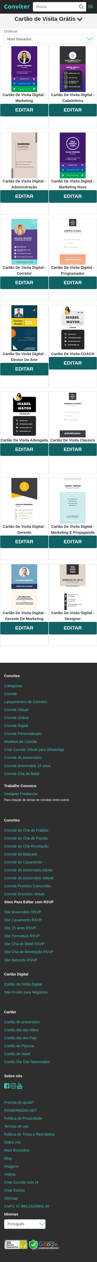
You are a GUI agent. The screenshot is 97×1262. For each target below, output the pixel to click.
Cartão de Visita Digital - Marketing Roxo (72, 161)
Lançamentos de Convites (25, 702)
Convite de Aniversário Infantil (28, 878)
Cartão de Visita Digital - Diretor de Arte (24, 333)
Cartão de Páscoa (19, 1046)
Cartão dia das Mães (21, 1030)
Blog (8, 1158)
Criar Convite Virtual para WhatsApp (34, 750)
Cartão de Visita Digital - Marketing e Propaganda (73, 506)
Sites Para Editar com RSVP (29, 902)
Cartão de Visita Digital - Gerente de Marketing (24, 592)
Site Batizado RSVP (20, 960)
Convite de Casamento (23, 862)
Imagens (11, 1166)
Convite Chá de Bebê (22, 774)
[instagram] (13, 1085)
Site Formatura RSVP (22, 936)
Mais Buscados (16, 1150)
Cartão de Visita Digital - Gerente (24, 506)
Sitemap (11, 1198)
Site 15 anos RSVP (20, 928)
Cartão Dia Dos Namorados (27, 1062)
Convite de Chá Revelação (26, 846)
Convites (12, 676)
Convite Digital (16, 726)
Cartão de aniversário (22, 1022)
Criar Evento (14, 1190)
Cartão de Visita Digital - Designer (72, 592)
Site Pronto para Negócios (26, 992)
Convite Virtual (16, 710)
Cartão (10, 1012)
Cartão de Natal (17, 1054)
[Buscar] (81, 6)
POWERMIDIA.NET (20, 1110)
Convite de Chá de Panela (26, 838)
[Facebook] (7, 1085)
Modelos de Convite (20, 742)
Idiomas (11, 1214)
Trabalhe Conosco (20, 786)
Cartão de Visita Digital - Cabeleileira (72, 74)
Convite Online (16, 718)
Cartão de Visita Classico (72, 417)
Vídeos (10, 1174)
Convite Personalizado (22, 734)
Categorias (13, 686)
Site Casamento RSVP (23, 920)
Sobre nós (13, 1076)
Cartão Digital (16, 974)
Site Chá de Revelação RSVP (28, 952)
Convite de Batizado (21, 854)
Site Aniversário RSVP (22, 912)
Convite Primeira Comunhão (27, 886)
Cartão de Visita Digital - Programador (72, 247)
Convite (10, 694)
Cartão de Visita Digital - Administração (24, 161)
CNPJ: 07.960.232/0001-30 (26, 1206)
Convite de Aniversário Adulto (28, 870)
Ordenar (11, 31)
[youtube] (20, 1085)
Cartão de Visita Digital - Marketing (24, 74)
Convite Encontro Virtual (24, 894)
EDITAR (24, 110)
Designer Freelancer (36, 797)
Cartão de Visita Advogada (24, 417)
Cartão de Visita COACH (72, 330)
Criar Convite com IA (21, 1182)
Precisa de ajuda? (19, 1102)
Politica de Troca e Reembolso (29, 1134)
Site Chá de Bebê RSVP (24, 944)
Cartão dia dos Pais (20, 1038)
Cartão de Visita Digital (23, 984)
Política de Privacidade (23, 1118)
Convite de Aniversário (22, 758)
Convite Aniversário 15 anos (27, 766)
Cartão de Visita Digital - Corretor (24, 247)
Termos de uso (16, 1126)
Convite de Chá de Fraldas (26, 830)
